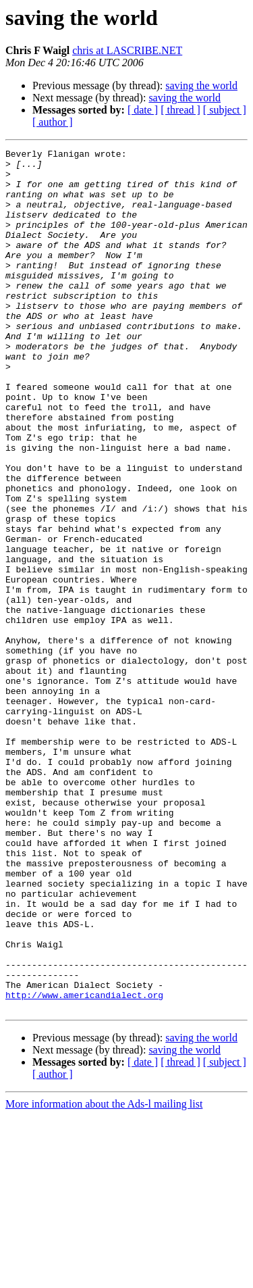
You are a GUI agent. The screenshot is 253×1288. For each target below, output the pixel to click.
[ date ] (143, 110)
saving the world (201, 85)
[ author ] (52, 122)
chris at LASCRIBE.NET (127, 50)
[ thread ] (180, 110)
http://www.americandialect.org (84, 1165)
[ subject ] (224, 110)
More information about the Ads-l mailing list (103, 1276)
